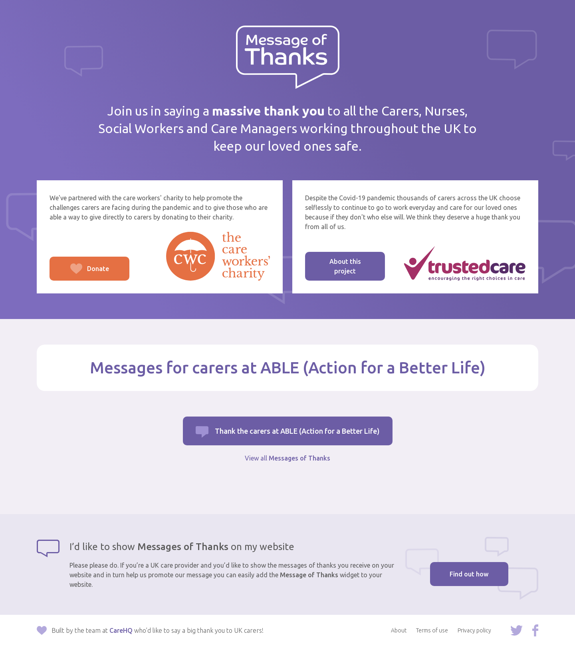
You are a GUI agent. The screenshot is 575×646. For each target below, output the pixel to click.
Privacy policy (474, 630)
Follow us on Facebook (535, 630)
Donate (79, 273)
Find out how (469, 574)
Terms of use (432, 630)
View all (287, 458)
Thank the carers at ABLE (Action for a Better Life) (297, 431)
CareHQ (121, 630)
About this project (345, 266)
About (398, 630)
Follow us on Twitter (516, 630)
